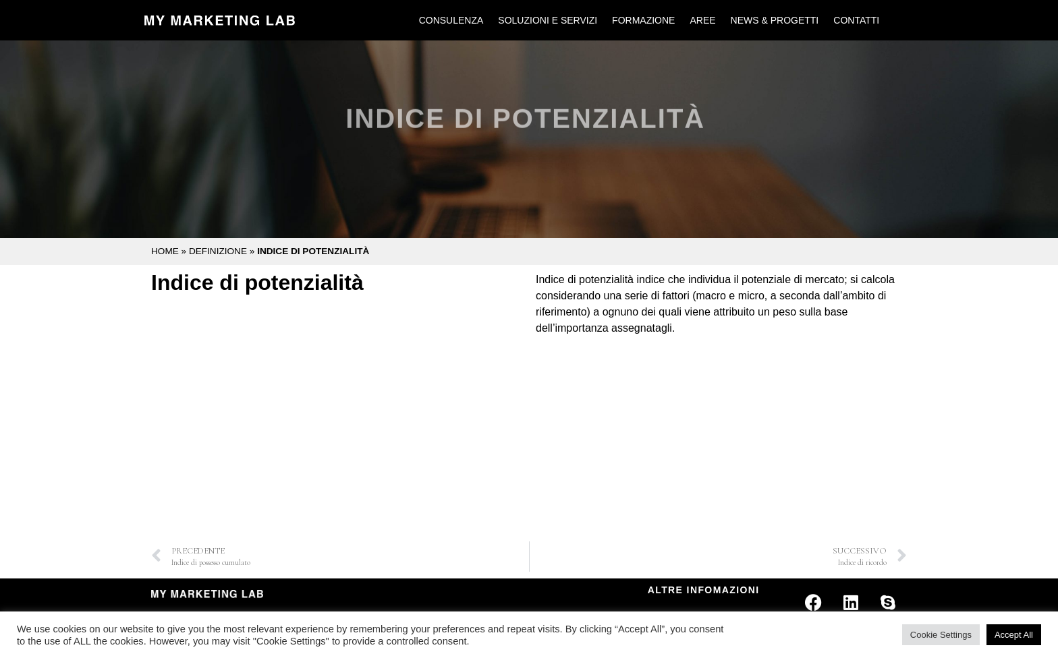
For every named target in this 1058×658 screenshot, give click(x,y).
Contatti (856, 20)
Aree (702, 20)
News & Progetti (775, 20)
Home (165, 251)
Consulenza (451, 20)
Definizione (218, 251)
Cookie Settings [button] (941, 635)
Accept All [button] (1014, 635)
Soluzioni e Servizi (547, 20)
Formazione (643, 20)
